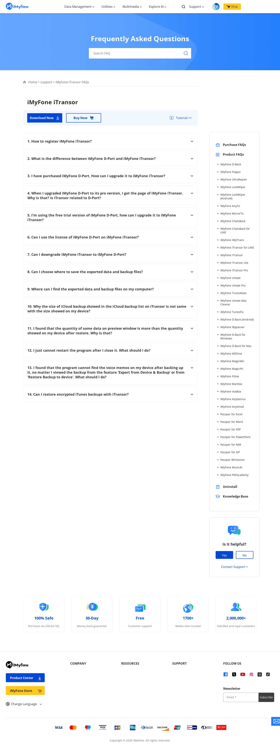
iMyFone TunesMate (233, 293)
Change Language (24, 704)
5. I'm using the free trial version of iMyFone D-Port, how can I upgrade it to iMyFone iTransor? (110, 217)
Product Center (26, 677)
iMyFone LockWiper (232, 187)
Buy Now (84, 118)
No (244, 555)
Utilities (107, 6)
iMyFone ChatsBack (232, 221)
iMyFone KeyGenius (233, 399)
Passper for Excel (231, 414)
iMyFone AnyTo (230, 206)
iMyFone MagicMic (232, 361)
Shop (232, 6)
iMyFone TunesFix (231, 312)
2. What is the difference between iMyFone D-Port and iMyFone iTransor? (110, 158)
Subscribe (266, 697)
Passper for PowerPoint (235, 437)
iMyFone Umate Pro (233, 285)
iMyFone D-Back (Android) (237, 319)
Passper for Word (231, 422)
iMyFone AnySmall (232, 406)
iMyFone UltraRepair (233, 179)
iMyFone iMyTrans (232, 240)
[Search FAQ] (140, 53)
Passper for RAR (230, 444)
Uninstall (230, 487)
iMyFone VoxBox (230, 391)
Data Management (78, 6)
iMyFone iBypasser (232, 327)
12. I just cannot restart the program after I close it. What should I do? (110, 350)
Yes (224, 555)
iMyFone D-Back (230, 164)
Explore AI (156, 6)
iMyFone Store (26, 690)
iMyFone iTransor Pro (234, 270)
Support (195, 6)
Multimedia (130, 6)
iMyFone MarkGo (231, 384)
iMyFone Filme (229, 376)
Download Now (45, 118)
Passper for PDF (230, 429)
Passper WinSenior (232, 460)
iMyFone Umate (230, 278)
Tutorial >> (183, 118)
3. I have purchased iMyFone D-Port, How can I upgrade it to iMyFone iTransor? (110, 176)
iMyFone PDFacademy (234, 475)
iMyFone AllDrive (231, 353)
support (46, 82)
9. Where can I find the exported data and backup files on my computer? (110, 289)
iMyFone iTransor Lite (234, 263)
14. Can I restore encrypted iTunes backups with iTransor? (110, 394)
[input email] (241, 697)
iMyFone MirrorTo (231, 213)
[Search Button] (186, 53)
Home (32, 82)
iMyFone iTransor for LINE (237, 247)
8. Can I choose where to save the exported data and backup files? (110, 271)
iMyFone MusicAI (231, 467)
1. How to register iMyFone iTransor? (110, 141)
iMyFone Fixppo (230, 172)
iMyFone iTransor (231, 255)
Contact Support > (234, 567)
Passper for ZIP (230, 452)
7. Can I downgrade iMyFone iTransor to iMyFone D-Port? (110, 254)
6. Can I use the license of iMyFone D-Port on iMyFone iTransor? (110, 237)
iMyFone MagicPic (231, 369)
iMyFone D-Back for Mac (236, 346)
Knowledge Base (235, 496)
